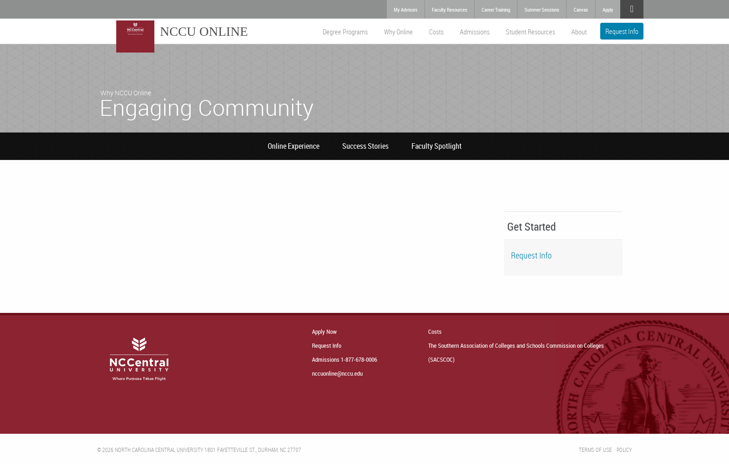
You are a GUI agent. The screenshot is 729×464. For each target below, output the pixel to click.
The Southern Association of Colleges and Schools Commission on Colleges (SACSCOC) (516, 352)
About (579, 31)
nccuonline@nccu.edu (337, 373)
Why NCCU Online (125, 92)
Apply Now (324, 331)
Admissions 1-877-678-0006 (344, 359)
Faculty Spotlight (436, 146)
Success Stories (365, 146)
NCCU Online (204, 31)
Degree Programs (345, 31)
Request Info (621, 31)
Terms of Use (595, 449)
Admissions (475, 31)
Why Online (398, 31)
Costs (436, 31)
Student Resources (530, 31)
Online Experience (293, 146)
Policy (624, 449)
